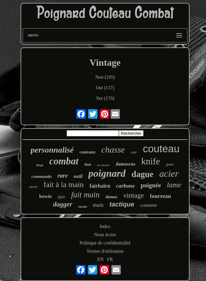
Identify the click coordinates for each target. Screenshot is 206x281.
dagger (62, 204)
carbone (125, 186)
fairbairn (100, 186)
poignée (151, 185)
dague (142, 174)
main (98, 205)
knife (150, 161)
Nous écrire (105, 234)
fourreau (160, 196)
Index (105, 226)
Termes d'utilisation (105, 251)
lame (174, 185)
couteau (161, 148)
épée (61, 197)
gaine (170, 164)
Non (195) (105, 77)
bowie (45, 196)
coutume (148, 205)
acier (169, 173)
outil (78, 176)
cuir (134, 152)
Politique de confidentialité (105, 242)
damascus (125, 163)
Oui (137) (105, 87)
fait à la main (64, 184)
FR (110, 259)
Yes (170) (105, 98)
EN (100, 259)
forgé (39, 165)
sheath (82, 206)
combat (63, 161)
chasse (113, 149)
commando (42, 176)
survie (33, 187)
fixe (87, 164)
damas (111, 196)
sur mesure (103, 165)
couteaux (87, 152)
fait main (85, 194)
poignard (107, 173)
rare (62, 175)
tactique (121, 204)
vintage (133, 195)
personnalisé (52, 149)
